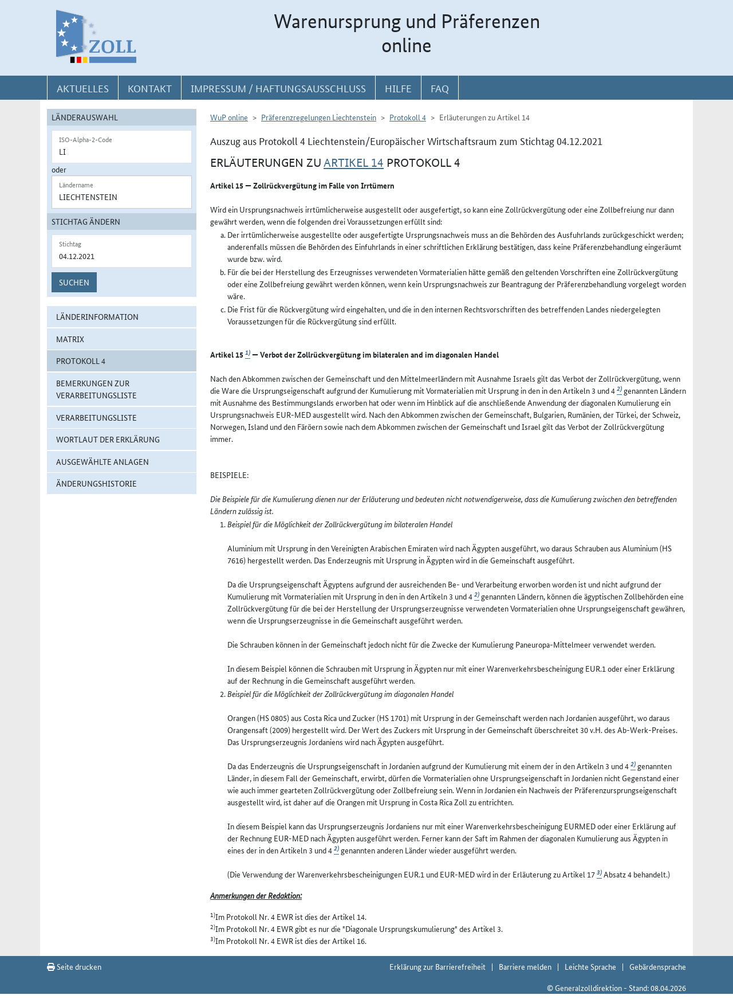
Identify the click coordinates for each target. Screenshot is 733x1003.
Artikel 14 (354, 163)
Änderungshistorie (96, 483)
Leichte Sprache (590, 966)
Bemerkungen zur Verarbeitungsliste (96, 389)
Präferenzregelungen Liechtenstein (318, 117)
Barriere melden (525, 966)
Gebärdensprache (657, 966)
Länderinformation (97, 316)
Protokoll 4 (80, 360)
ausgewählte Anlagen (102, 461)
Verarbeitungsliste (96, 417)
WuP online (229, 117)
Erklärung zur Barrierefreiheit (437, 966)
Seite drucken (74, 966)
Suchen (74, 282)
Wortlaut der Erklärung (108, 439)
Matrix (70, 338)
